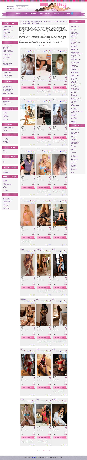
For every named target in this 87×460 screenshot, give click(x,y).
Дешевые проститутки (8, 26)
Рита (53, 299)
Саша (22, 249)
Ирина (54, 99)
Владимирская (74, 35)
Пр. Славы (73, 92)
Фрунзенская (74, 115)
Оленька (23, 299)
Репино (72, 163)
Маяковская (73, 65)
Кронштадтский (74, 143)
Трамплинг (5, 190)
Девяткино (73, 43)
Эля (21, 149)
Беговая (72, 30)
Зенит (72, 50)
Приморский (73, 160)
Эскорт (4, 104)
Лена (37, 199)
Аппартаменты (6, 172)
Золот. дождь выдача (8, 87)
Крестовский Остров (75, 55)
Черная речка (74, 117)
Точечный (5, 205)
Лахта (72, 148)
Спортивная (73, 108)
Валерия (55, 199)
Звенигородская (74, 49)
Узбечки (5, 118)
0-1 (4, 160)
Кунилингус (5, 58)
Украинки (5, 113)
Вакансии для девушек (8, 38)
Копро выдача (6, 90)
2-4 (4, 161)
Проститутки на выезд (8, 36)
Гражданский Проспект (76, 42)
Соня (22, 399)
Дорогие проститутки (8, 130)
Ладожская (73, 58)
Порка (4, 186)
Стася (38, 49)
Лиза (53, 249)
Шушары (73, 121)
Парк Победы (74, 78)
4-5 (4, 162)
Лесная (72, 61)
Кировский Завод (75, 52)
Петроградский (74, 159)
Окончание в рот (7, 64)
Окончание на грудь (7, 61)
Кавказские (5, 119)
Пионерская (73, 82)
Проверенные (33, 13)
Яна (53, 49)
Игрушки (5, 60)
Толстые (5, 152)
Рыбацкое (73, 102)
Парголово (73, 158)
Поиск (68, 13)
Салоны (25, 13)
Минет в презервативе (8, 53)
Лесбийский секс (7, 50)
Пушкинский (73, 162)
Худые (4, 150)
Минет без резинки (7, 54)
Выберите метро (10, 8)
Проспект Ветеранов (75, 98)
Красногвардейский (75, 142)
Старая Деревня (74, 109)
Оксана (54, 149)
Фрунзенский (74, 168)
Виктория (23, 49)
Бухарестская (74, 32)
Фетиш (4, 189)
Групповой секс (6, 48)
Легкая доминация (7, 184)
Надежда (23, 99)
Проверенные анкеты (8, 30)
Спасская (73, 107)
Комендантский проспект (31, 52)
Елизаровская (74, 46)
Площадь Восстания (75, 86)
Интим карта (57, 13)
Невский (73, 155)
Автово (72, 25)
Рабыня (5, 187)
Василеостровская (75, 33)
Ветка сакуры (6, 208)
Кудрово (73, 145)
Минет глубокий (6, 56)
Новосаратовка (74, 156)
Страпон (5, 84)
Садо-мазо (40, 13)
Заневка (72, 136)
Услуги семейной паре (8, 51)
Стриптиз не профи (7, 74)
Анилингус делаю (7, 86)
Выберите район (10, 6)
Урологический (6, 204)
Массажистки (48, 13)
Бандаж (5, 180)
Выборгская (73, 38)
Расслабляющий (7, 201)
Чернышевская (74, 118)
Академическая (74, 27)
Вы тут (40, 45)
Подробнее (32, 95)
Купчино (72, 56)
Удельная (73, 112)
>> (50, 45)
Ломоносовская (74, 63)
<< (36, 45)
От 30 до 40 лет (6, 141)
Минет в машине (7, 57)
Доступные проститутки (8, 128)
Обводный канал (75, 75)
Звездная (73, 48)
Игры (4, 183)
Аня (37, 299)
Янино (72, 172)
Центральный (74, 169)
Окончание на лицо (7, 63)
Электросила (74, 122)
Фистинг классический (8, 93)
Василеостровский (75, 130)
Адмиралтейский (75, 129)
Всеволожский (74, 133)
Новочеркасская (74, 73)
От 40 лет (5, 142)
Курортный (73, 146)
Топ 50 (63, 13)
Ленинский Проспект (75, 59)
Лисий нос (73, 149)
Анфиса (54, 399)
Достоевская (74, 45)
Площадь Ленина (75, 88)
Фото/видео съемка (7, 102)
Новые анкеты (6, 29)
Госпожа (5, 181)
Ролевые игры (6, 101)
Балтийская (73, 29)
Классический (6, 198)
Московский (73, 152)
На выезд (5, 170)
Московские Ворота (75, 69)
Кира (53, 349)
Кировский (73, 140)
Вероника (39, 249)
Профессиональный (8, 199)
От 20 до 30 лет (6, 139)
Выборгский (73, 135)
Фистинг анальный (7, 92)
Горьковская (73, 39)
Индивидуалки (18, 13)
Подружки (5, 35)
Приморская (73, 94)
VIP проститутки (7, 27)
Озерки (72, 76)
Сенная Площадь (75, 105)
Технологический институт (77, 111)
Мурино (72, 153)
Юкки (72, 171)
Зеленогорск (74, 137)
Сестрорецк (73, 166)
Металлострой (74, 150)
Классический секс (7, 45)
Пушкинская (73, 101)
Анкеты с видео (6, 32)
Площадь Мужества (75, 89)
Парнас (72, 79)
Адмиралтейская (75, 26)
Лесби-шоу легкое (7, 76)
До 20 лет (5, 138)
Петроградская (74, 81)
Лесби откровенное (7, 75)
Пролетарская (74, 95)
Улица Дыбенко (74, 114)
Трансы (5, 33)
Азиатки (5, 115)
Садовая (73, 104)
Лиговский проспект (75, 62)
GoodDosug (34, 457)
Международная (74, 66)
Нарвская (73, 71)
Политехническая (75, 91)
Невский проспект (75, 72)
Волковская (73, 36)
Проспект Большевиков (76, 96)
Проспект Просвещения (76, 99)
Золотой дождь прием (8, 89)
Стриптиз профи (7, 72)
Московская (73, 68)
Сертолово (73, 165)
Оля (21, 349)
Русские (5, 112)
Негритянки (5, 116)
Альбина (39, 149)
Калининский (74, 139)
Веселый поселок (75, 132)
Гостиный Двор (74, 40)
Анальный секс (6, 47)
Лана (37, 99)
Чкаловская (73, 119)
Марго (38, 349)
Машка (22, 199)
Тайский (5, 202)
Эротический (6, 207)
